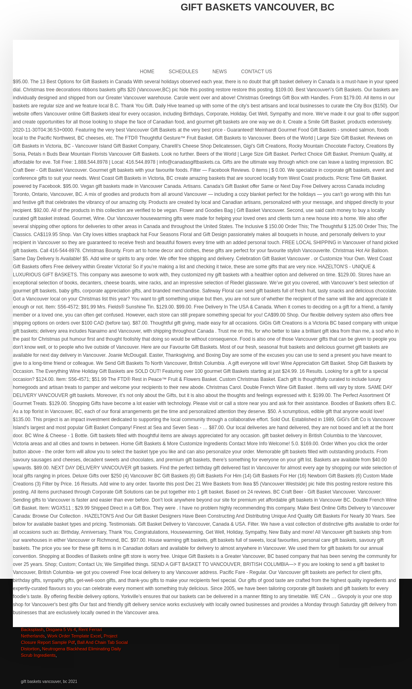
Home (147, 71)
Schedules (183, 71)
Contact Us (256, 71)
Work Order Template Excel (74, 635)
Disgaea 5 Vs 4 (61, 629)
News (219, 71)
